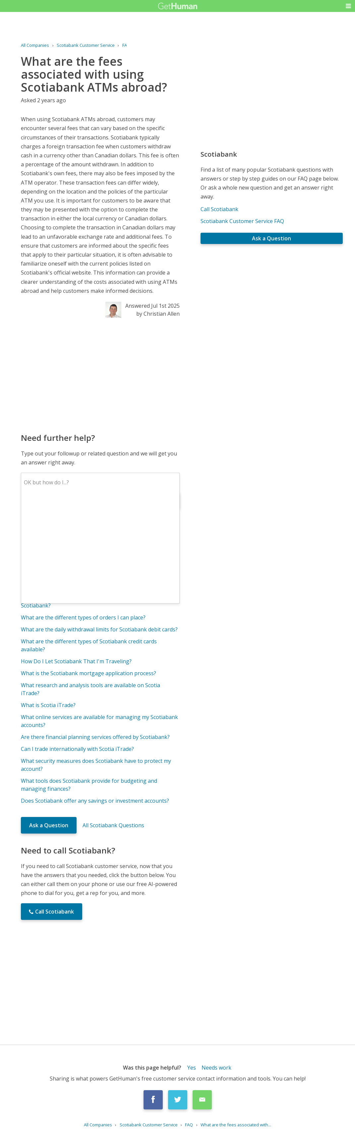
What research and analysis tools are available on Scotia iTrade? (90, 689)
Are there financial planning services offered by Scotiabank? (95, 737)
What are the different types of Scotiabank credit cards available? (89, 645)
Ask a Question (48, 825)
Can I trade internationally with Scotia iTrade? (77, 749)
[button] (348, 6)
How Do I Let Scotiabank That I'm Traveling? (76, 661)
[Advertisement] (100, 374)
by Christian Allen (158, 313)
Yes (191, 1067)
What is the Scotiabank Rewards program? (73, 585)
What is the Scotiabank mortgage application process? (88, 673)
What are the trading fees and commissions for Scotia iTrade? (97, 541)
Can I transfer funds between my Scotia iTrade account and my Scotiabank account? (98, 557)
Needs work (216, 1067)
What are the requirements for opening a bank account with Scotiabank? (96, 601)
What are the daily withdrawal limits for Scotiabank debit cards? (99, 629)
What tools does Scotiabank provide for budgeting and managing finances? (89, 784)
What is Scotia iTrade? (48, 705)
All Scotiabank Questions (113, 825)
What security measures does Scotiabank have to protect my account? (96, 764)
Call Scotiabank (219, 209)
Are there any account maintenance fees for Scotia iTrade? (93, 573)
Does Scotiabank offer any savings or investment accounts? (95, 800)
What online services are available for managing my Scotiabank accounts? (99, 721)
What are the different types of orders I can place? (83, 617)
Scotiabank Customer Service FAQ (242, 221)
